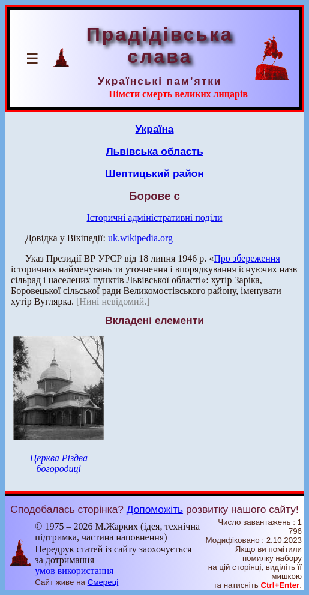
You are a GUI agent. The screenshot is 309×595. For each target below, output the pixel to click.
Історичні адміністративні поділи (155, 217)
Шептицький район (154, 173)
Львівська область (154, 151)
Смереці (103, 582)
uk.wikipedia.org (140, 238)
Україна (155, 129)
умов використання (74, 571)
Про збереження (247, 258)
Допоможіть (155, 509)
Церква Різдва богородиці (59, 463)
